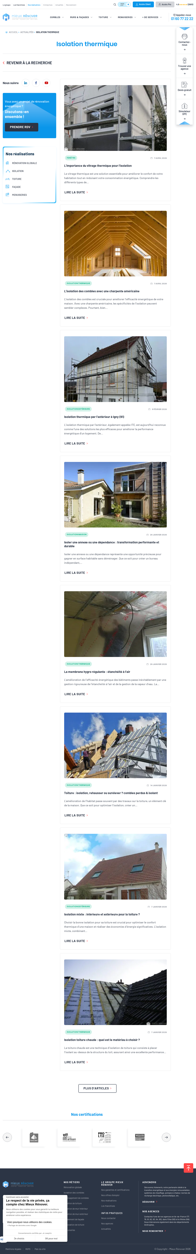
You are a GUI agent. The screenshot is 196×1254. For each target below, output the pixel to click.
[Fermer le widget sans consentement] (17, 1197)
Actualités (59, 5)
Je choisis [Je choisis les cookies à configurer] (19, 1238)
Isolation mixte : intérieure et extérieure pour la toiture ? (102, 914)
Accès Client (143, 4)
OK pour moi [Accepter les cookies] (51, 1238)
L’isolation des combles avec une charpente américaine (101, 291)
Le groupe (6, 5)
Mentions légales (13, 1249)
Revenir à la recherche (27, 63)
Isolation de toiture (73, 1203)
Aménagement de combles (76, 1198)
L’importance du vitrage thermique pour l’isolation (98, 165)
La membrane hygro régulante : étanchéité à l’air (97, 671)
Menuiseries (69, 1230)
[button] (166, 1137)
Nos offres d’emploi (110, 1195)
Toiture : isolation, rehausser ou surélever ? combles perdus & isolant (111, 793)
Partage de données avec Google (23, 1225)
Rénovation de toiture (74, 1224)
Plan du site (40, 1249)
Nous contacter (108, 1218)
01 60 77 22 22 (182, 18)
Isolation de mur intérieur (76, 1208)
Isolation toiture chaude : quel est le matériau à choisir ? (102, 1040)
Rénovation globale (73, 1187)
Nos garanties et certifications (115, 1190)
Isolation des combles (74, 1192)
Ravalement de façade (74, 1219)
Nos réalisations (34, 5)
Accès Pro (165, 4)
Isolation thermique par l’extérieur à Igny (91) (94, 417)
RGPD (27, 1249)
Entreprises (48, 5)
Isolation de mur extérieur (76, 1214)
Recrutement (71, 5)
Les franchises (19, 5)
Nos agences (107, 1223)
